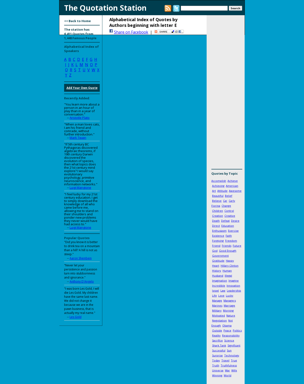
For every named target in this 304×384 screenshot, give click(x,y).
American (232, 185)
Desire (235, 220)
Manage (217, 300)
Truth (215, 365)
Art (214, 190)
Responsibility (231, 335)
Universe (217, 370)
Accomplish (218, 180)
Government (220, 255)
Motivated (218, 315)
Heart (215, 265)
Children (217, 210)
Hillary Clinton (229, 265)
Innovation (233, 285)
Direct (216, 225)
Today (216, 360)
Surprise (217, 355)
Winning (217, 375)
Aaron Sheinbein (81, 258)
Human (227, 270)
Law (222, 290)
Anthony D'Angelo (82, 281)
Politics (237, 330)
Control (229, 210)
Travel (225, 360)
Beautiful (217, 195)
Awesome (235, 190)
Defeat (225, 220)
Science (229, 340)
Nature (230, 315)
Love (221, 295)
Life (214, 295)
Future (237, 245)
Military (217, 310)
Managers (229, 300)
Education (227, 225)
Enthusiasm (219, 230)
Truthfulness (229, 365)
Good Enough (227, 250)
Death (216, 220)
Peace (227, 330)
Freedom (231, 240)
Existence (218, 235)
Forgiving (218, 240)
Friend (216, 245)
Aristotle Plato (80, 117)
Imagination (219, 280)
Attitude (222, 190)
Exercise (233, 230)
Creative (229, 215)
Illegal (228, 275)
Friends (226, 245)
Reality (216, 335)
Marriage (229, 305)
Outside (217, 330)
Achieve (233, 180)
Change (226, 205)
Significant (234, 345)
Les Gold (75, 317)
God (215, 250)
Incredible (218, 285)
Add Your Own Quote (82, 88)
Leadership (234, 290)
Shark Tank (219, 345)
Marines (217, 305)
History (216, 270)
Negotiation (219, 320)
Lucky (229, 295)
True (234, 360)
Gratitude (218, 260)
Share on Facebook (131, 32)
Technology (231, 355)
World (227, 375)
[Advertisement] (225, 94)
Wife (234, 370)
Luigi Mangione (80, 187)
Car (225, 200)
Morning (228, 310)
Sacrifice (217, 340)
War (227, 370)
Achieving (218, 185)
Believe (217, 200)
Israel (215, 290)
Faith (229, 235)
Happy (230, 260)
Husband (217, 275)
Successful (218, 350)
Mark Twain (78, 137)
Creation (217, 215)
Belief (228, 195)
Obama (227, 325)
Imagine (233, 280)
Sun (229, 350)
